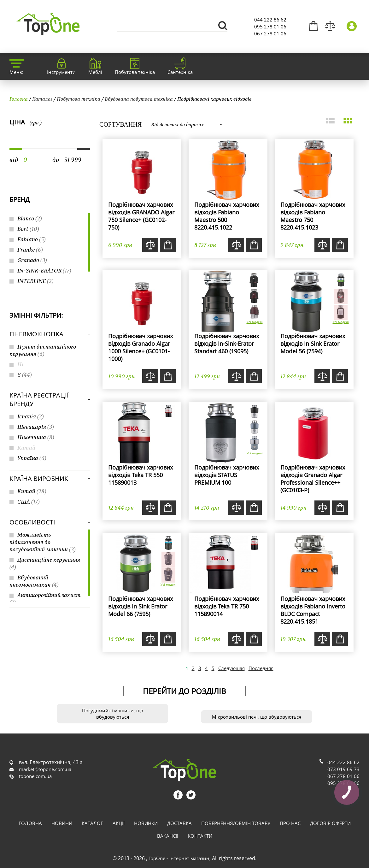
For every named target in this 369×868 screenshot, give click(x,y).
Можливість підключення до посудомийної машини (42, 542)
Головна (18, 99)
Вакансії (167, 836)
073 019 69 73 (343, 769)
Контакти (200, 836)
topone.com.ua (35, 776)
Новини (61, 823)
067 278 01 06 (270, 33)
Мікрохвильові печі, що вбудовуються (256, 717)
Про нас (290, 823)
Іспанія (30, 416)
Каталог (42, 99)
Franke (30, 249)
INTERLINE (35, 280)
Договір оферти (330, 823)
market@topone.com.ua (45, 769)
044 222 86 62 (270, 19)
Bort (28, 228)
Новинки (146, 823)
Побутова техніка (78, 99)
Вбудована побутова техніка (139, 99)
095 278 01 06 (270, 26)
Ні (20, 364)
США (28, 501)
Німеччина (35, 437)
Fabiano (31, 239)
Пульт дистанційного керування (42, 350)
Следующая (231, 668)
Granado (32, 260)
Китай (26, 447)
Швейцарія (35, 426)
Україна (31, 458)
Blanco (29, 218)
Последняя (261, 668)
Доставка (179, 823)
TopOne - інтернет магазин (179, 858)
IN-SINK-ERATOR (44, 270)
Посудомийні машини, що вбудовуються (112, 713)
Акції (119, 823)
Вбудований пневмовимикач (34, 581)
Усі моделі (255, 322)
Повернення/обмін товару (235, 823)
